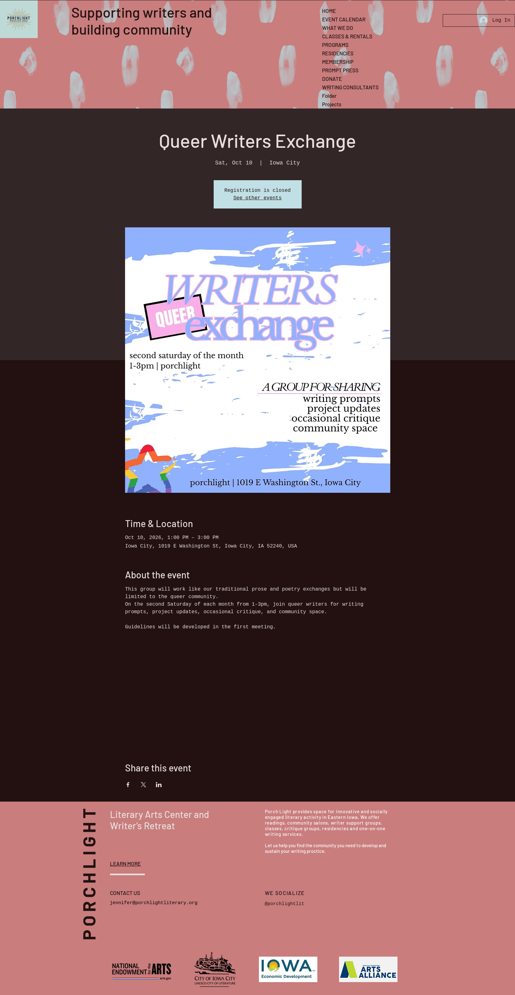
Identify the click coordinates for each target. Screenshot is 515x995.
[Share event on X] (143, 784)
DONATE (332, 78)
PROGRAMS (335, 45)
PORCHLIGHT (99, 869)
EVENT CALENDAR (343, 19)
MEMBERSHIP (337, 61)
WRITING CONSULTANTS (350, 87)
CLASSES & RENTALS (347, 36)
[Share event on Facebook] (128, 784)
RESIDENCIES (337, 53)
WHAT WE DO (337, 28)
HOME (329, 11)
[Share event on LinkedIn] (159, 784)
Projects (331, 104)
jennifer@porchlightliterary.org (154, 903)
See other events (257, 198)
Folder (329, 95)
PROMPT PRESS (340, 70)
